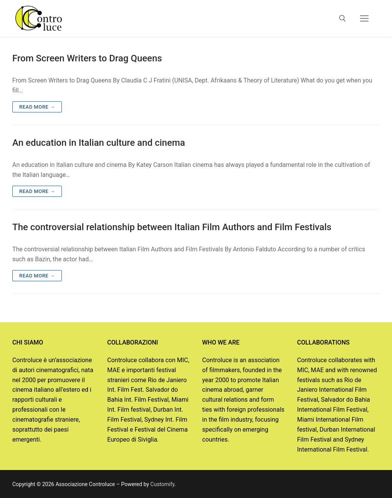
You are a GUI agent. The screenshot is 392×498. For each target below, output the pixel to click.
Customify (163, 484)
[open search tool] (342, 18)
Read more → (37, 107)
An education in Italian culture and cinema (98, 142)
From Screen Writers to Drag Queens (87, 58)
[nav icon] (364, 18)
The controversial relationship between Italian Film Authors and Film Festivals (171, 227)
